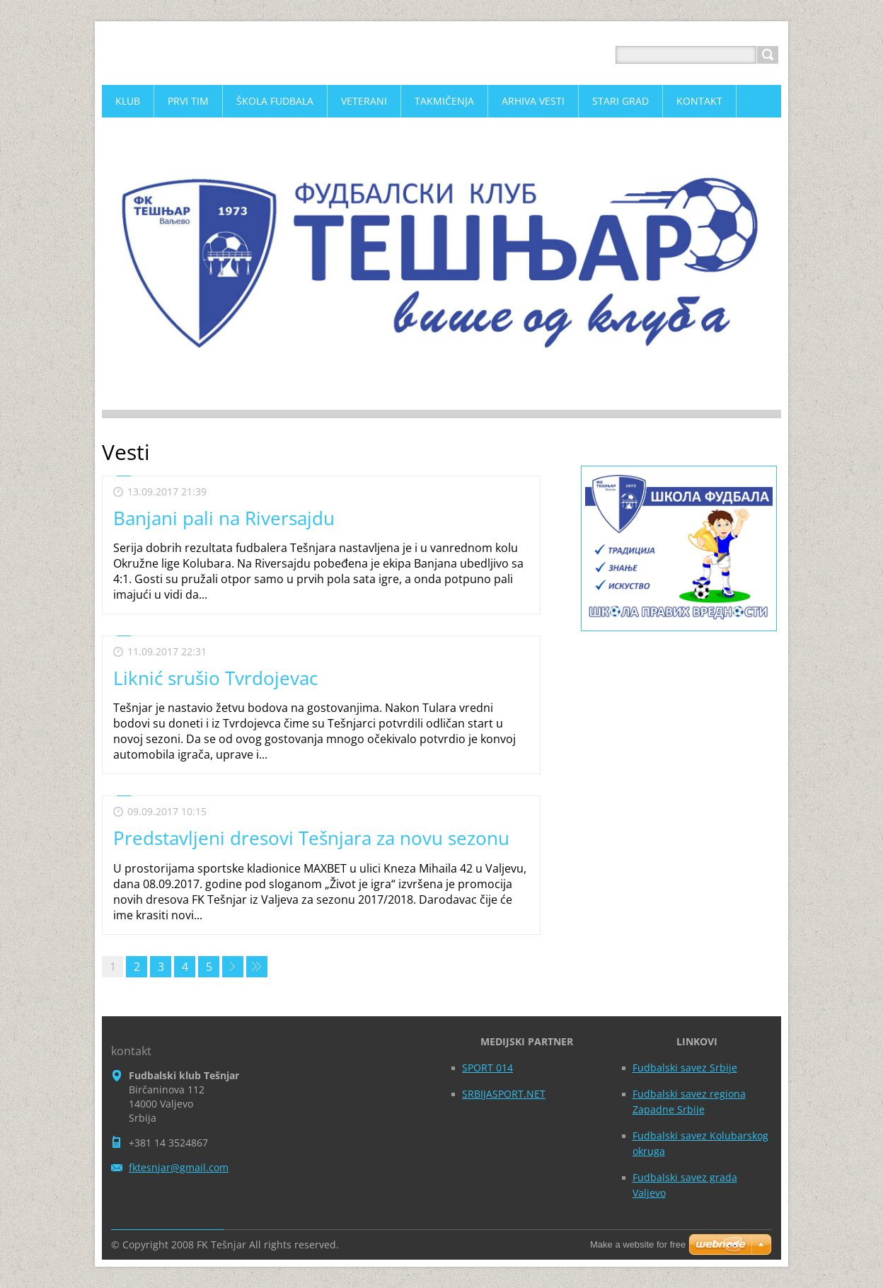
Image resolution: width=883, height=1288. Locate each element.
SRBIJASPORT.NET (504, 1093)
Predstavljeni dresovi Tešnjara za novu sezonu (311, 838)
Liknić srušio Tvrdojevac (215, 678)
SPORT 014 (487, 1067)
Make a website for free (638, 1244)
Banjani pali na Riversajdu (224, 518)
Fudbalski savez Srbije (685, 1067)
